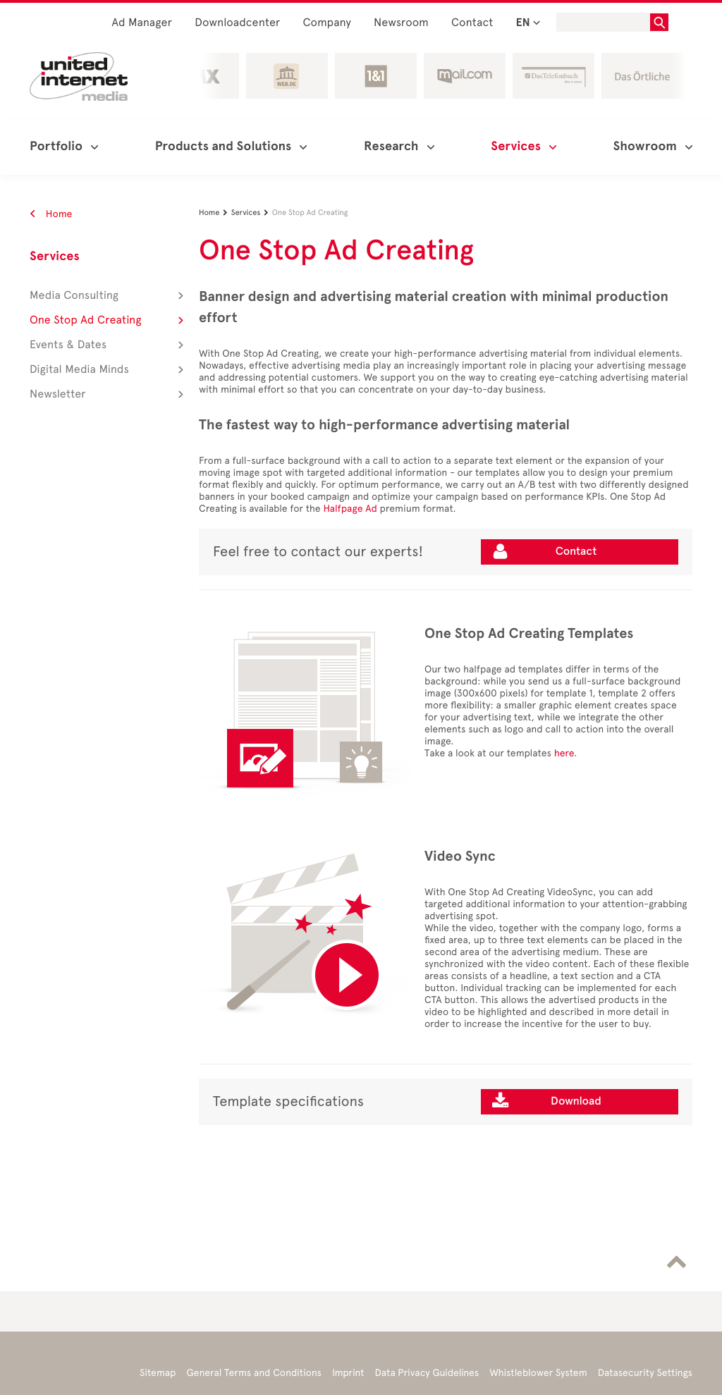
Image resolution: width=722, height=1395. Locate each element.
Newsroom (401, 23)
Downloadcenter (237, 23)
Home (51, 214)
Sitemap (158, 1373)
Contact (472, 23)
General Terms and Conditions (254, 1373)
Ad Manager (141, 23)
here (564, 753)
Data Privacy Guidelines (427, 1373)
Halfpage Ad (350, 509)
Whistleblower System (538, 1373)
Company (327, 23)
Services (55, 256)
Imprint (348, 1373)
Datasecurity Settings (645, 1373)
